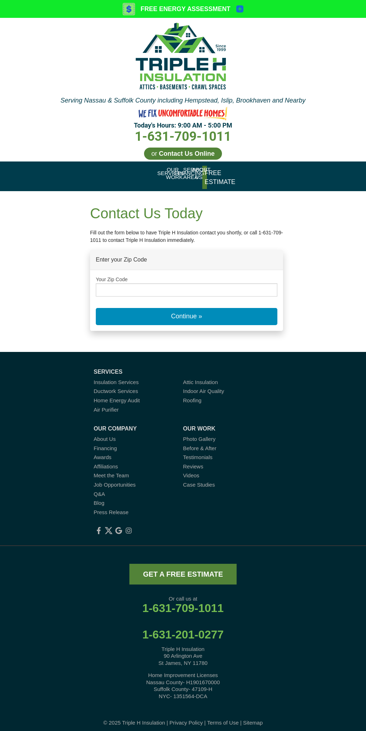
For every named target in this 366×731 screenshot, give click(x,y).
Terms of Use (222, 716)
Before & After (199, 442)
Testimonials (198, 451)
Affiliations (106, 460)
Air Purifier (106, 403)
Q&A (99, 487)
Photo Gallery (199, 433)
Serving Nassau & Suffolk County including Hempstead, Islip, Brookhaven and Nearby (182, 100)
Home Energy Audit (117, 394)
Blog (99, 497)
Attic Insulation (200, 376)
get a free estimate (183, 568)
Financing (105, 442)
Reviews (193, 460)
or (182, 153)
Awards (103, 451)
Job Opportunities (115, 479)
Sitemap (253, 716)
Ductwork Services (116, 385)
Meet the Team (111, 469)
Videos (191, 469)
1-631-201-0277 (183, 628)
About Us (105, 433)
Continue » (186, 310)
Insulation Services (116, 376)
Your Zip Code (112, 273)
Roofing (192, 394)
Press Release (111, 506)
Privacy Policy (186, 716)
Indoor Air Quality (203, 385)
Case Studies (199, 479)
